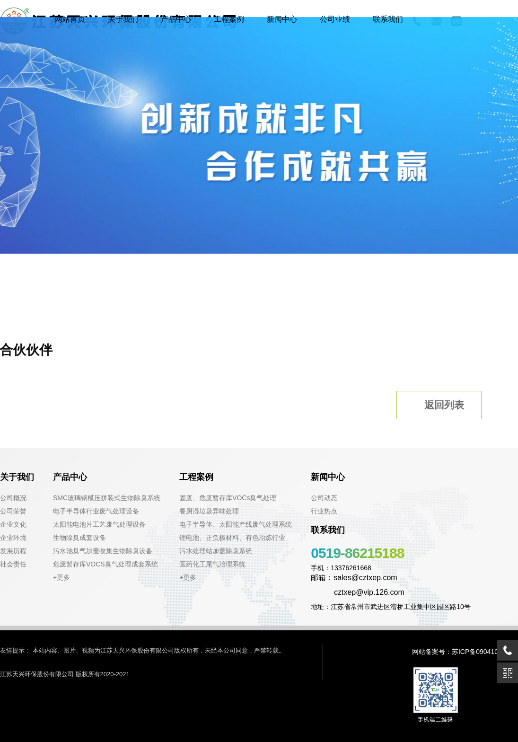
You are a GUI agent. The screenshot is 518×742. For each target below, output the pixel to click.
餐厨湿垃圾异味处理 (209, 511)
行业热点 (324, 511)
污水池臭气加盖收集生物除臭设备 (102, 551)
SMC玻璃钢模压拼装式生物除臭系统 (106, 498)
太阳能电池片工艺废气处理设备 (99, 524)
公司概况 (13, 498)
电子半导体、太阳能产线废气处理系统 (235, 524)
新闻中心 (282, 19)
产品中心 (176, 19)
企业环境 (13, 537)
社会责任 (13, 564)
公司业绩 (335, 19)
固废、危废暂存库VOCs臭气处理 (227, 498)
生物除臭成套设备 (79, 537)
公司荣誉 (13, 511)
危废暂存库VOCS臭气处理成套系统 (105, 564)
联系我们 (388, 19)
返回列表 (436, 404)
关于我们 (123, 19)
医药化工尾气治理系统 (212, 564)
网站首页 (70, 19)
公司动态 (324, 498)
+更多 (61, 577)
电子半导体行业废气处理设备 (96, 511)
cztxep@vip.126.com (357, 592)
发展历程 (13, 551)
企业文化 (13, 524)
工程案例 (229, 19)
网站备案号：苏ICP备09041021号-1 (465, 651)
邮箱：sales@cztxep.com (354, 578)
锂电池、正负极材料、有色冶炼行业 (232, 537)
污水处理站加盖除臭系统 (215, 551)
